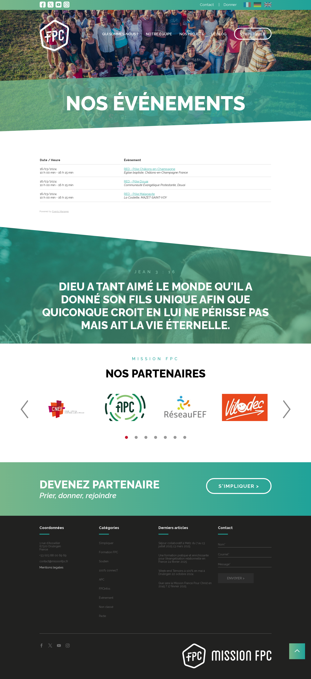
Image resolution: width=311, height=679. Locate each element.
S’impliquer (253, 34)
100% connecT (108, 570)
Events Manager (60, 211)
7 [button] (184, 437)
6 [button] (175, 437)
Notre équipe (159, 34)
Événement (106, 597)
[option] (66, 409)
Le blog (219, 34)
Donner (230, 4)
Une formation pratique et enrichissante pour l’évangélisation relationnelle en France (183, 558)
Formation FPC (108, 552)
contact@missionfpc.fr (53, 561)
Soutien (103, 561)
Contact (207, 4)
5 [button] (165, 437)
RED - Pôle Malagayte (139, 194)
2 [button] (136, 437)
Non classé (106, 606)
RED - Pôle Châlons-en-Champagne (149, 169)
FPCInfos (104, 588)
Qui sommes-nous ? (120, 34)
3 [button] (145, 437)
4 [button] (155, 437)
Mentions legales (51, 567)
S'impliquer (106, 543)
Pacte (102, 616)
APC (101, 579)
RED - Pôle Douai (136, 181)
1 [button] (126, 437)
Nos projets (191, 34)
